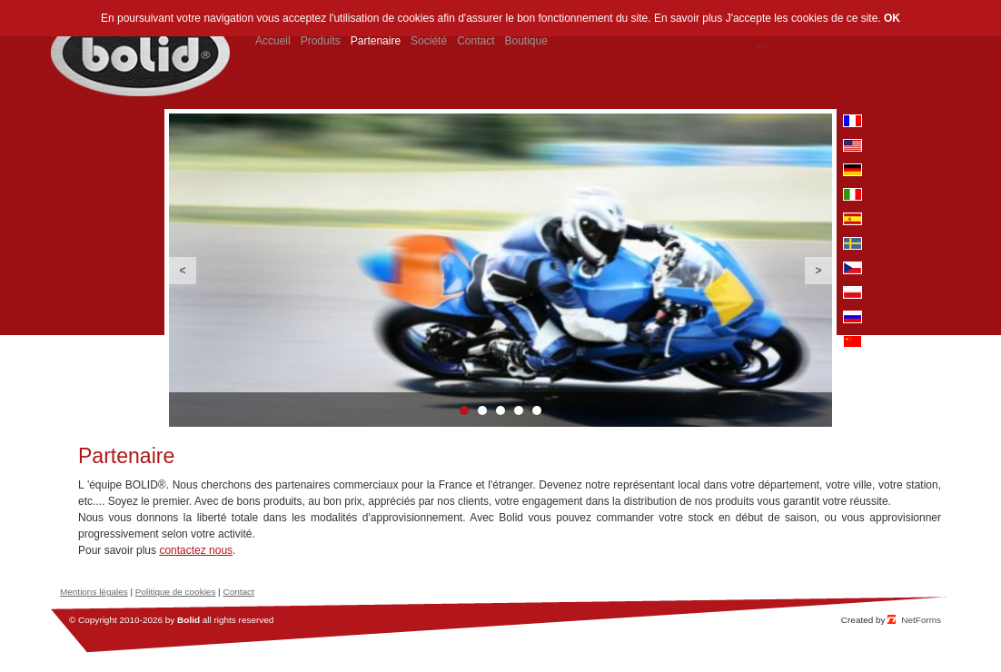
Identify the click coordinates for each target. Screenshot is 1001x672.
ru (852, 317)
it (852, 194)
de (852, 170)
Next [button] (818, 270)
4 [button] (518, 410)
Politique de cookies (175, 592)
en (852, 145)
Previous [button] (182, 270)
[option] (500, 270)
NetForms (921, 620)
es (852, 219)
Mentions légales (94, 592)
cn (852, 341)
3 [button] (500, 410)
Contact (238, 592)
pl (852, 292)
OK (892, 18)
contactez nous (196, 550)
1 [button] (464, 410)
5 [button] (536, 410)
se (852, 243)
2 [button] (482, 410)
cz (852, 268)
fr (852, 121)
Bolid (188, 620)
